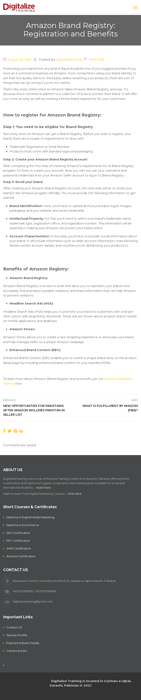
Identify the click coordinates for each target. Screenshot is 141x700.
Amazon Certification (20, 556)
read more (43, 487)
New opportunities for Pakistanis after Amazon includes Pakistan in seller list (34, 410)
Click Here (74, 493)
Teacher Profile (16, 635)
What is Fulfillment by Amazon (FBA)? (110, 408)
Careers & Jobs (16, 650)
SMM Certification (18, 548)
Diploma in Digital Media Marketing (30, 517)
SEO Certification (18, 532)
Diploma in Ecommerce (22, 525)
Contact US (14, 627)
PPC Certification (18, 540)
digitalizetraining (69, 59)
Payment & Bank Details (22, 643)
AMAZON (96, 59)
